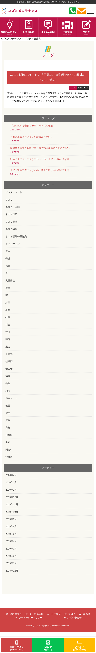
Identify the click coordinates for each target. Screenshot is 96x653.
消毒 (7, 376)
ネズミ (9, 199)
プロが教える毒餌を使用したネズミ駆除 (31, 125)
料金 (7, 324)
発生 (7, 383)
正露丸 (9, 354)
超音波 (9, 434)
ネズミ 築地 (12, 207)
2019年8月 (11, 519)
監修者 (84, 614)
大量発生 (10, 280)
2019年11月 (11, 504)
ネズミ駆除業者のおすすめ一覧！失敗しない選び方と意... (41, 170)
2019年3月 (11, 548)
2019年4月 (11, 541)
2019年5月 (11, 534)
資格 (7, 427)
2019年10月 (11, 512)
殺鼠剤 (9, 361)
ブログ (69, 614)
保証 (7, 258)
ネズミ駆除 (11, 229)
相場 (7, 390)
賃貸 (7, 420)
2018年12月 (11, 570)
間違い (9, 449)
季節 (7, 287)
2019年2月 (11, 556)
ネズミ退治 (11, 221)
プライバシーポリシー (28, 617)
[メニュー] (90, 11)
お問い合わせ (72, 617)
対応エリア (14, 614)
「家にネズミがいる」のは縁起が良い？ (31, 137)
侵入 (7, 251)
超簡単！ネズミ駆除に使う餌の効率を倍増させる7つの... (40, 148)
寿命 (7, 309)
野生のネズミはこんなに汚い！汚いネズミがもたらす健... (41, 159)
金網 (7, 442)
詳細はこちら (48, 84)
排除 (7, 317)
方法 (7, 332)
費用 (7, 412)
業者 (7, 346)
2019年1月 (11, 563)
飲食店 (9, 456)
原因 (7, 265)
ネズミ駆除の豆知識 (16, 236)
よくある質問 (34, 614)
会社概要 (54, 614)
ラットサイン (12, 243)
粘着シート (11, 398)
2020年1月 (11, 489)
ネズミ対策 (11, 214)
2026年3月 (11, 482)
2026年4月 (11, 475)
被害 (7, 405)
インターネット (13, 192)
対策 (7, 302)
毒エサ (9, 368)
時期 (7, 339)
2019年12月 (11, 497)
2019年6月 (11, 526)
